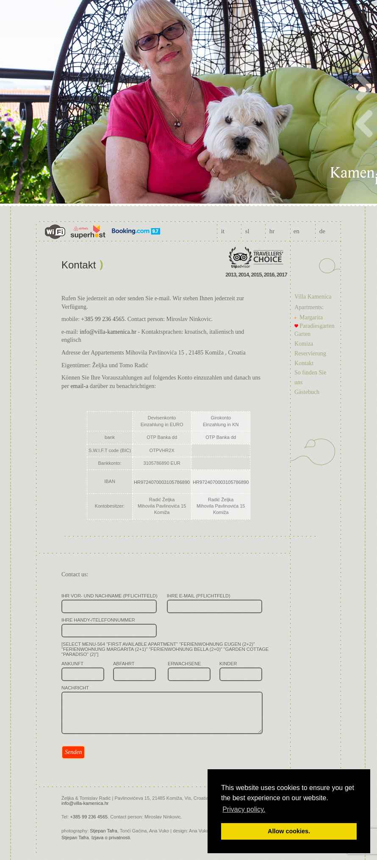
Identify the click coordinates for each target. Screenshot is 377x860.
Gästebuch (306, 392)
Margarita (311, 317)
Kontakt (303, 363)
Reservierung (310, 353)
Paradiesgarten (316, 326)
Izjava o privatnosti (110, 837)
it (223, 231)
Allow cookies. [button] (289, 831)
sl (247, 231)
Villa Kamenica (312, 296)
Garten (302, 334)
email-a (79, 386)
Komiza (303, 344)
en (296, 231)
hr (272, 231)
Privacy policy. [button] (243, 809)
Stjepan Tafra (103, 830)
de (322, 231)
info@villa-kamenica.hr (108, 332)
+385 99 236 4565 (102, 319)
